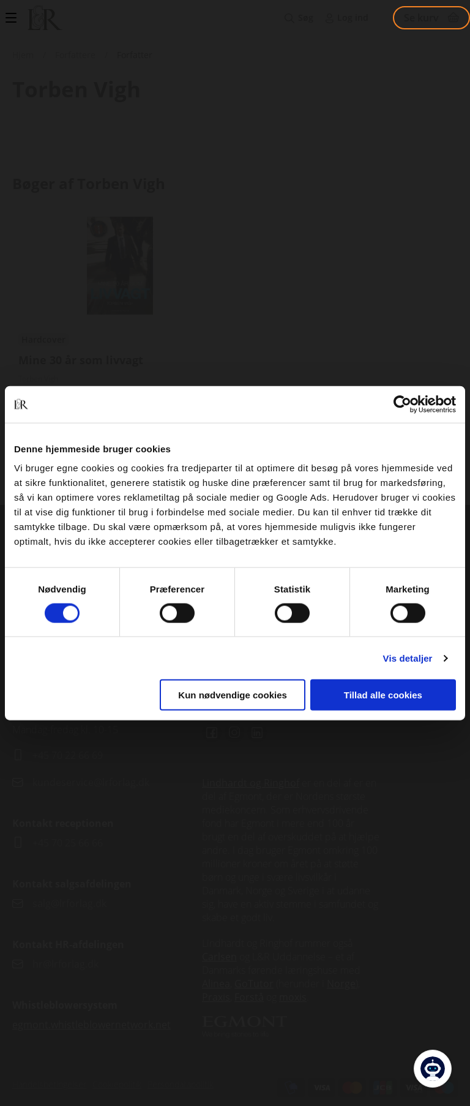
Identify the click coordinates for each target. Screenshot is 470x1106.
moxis (293, 997)
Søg (305, 17)
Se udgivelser (120, 329)
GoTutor (254, 983)
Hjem (23, 55)
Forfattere (75, 55)
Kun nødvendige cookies (232, 695)
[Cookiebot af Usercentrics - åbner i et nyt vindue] (402, 404)
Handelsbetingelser (49, 1084)
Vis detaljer (408, 657)
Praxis (216, 997)
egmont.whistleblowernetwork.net (91, 1024)
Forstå (249, 997)
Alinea (216, 983)
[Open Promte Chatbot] (433, 1069)
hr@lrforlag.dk (65, 964)
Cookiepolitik (116, 1084)
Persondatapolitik (180, 1084)
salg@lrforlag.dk (69, 903)
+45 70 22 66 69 (67, 755)
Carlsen (219, 956)
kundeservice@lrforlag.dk (90, 782)
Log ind (352, 17)
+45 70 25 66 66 (67, 843)
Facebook (212, 732)
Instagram (234, 732)
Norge (341, 983)
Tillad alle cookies (383, 695)
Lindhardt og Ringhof (250, 783)
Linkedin (257, 732)
